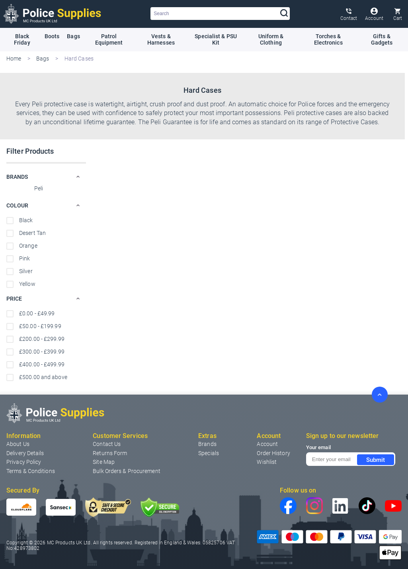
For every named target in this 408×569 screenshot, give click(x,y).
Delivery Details (25, 452)
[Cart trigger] (397, 14)
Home (13, 58)
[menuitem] (107, 443)
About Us (17, 443)
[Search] (284, 13)
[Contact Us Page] (349, 14)
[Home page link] (52, 14)
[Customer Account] (374, 14)
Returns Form (110, 452)
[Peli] (46, 189)
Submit (375, 459)
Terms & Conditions (30, 470)
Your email (318, 447)
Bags (43, 58)
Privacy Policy (23, 461)
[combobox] (220, 13)
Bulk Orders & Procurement (126, 470)
